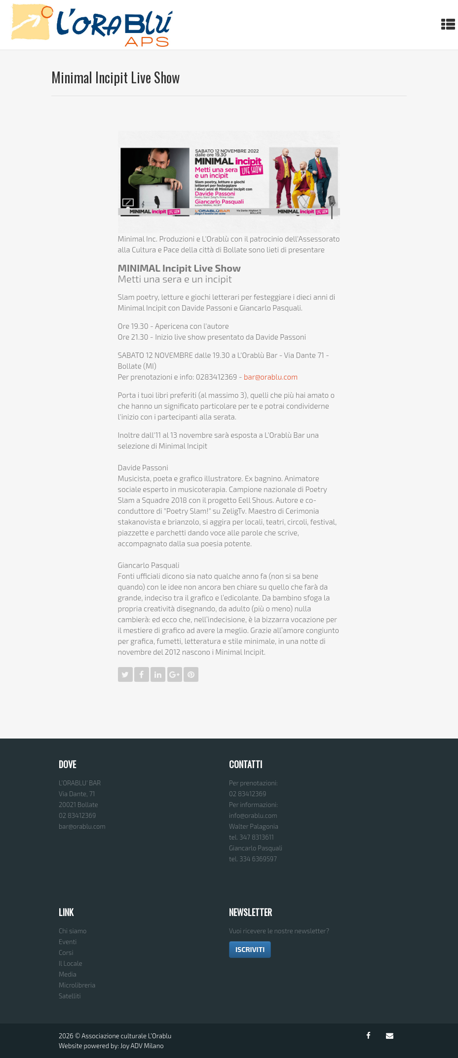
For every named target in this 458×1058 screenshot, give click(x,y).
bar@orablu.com (271, 376)
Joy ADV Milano (142, 1046)
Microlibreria (77, 985)
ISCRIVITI (250, 949)
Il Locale (70, 963)
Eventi (67, 942)
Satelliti (70, 996)
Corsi (66, 952)
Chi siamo (72, 931)
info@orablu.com (253, 815)
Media (67, 974)
